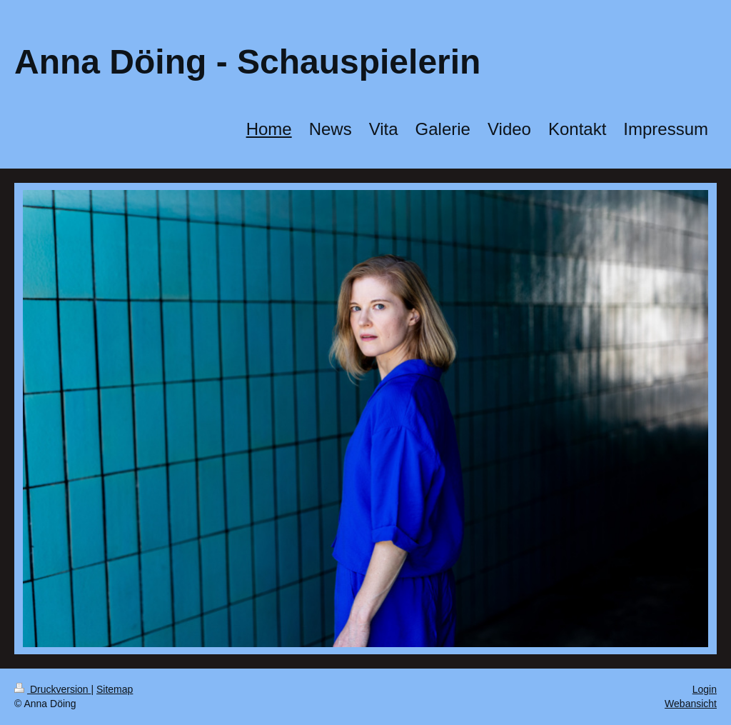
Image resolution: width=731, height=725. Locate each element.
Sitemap (114, 689)
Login (704, 689)
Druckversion (52, 689)
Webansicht (691, 703)
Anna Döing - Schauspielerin (247, 62)
